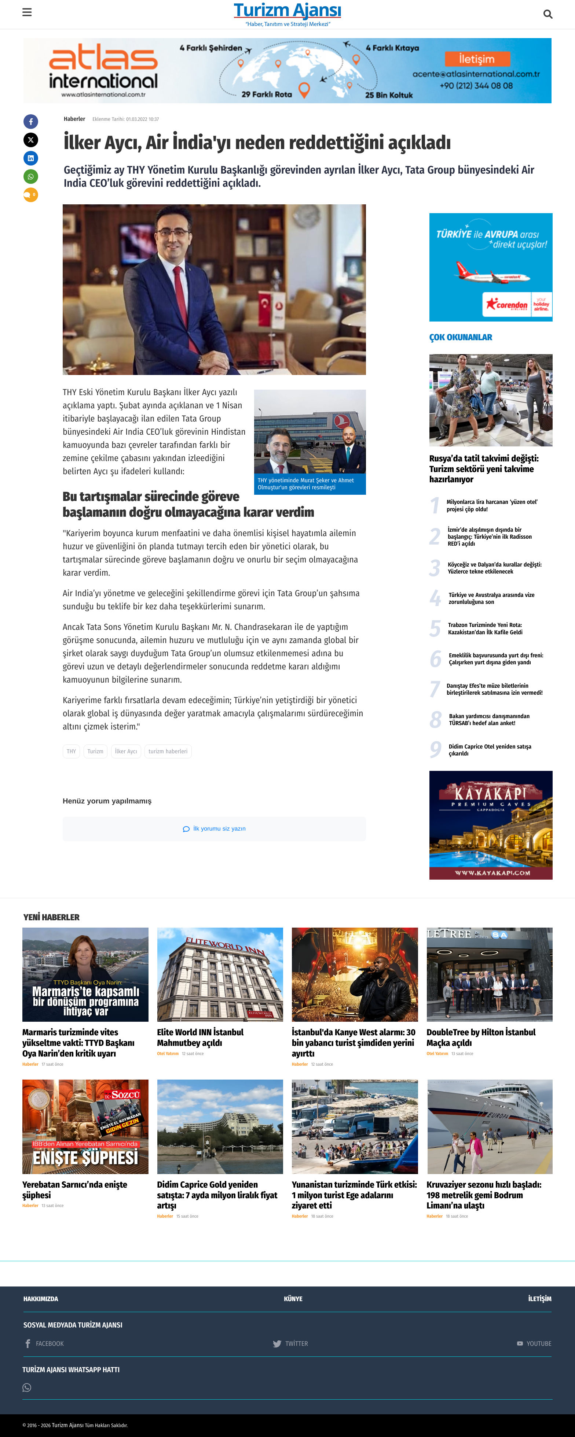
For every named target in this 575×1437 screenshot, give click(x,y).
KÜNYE (293, 1299)
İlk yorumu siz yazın (214, 829)
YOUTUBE (534, 1344)
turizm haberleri (168, 751)
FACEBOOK (43, 1343)
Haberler (74, 119)
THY (71, 751)
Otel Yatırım (168, 1054)
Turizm (95, 751)
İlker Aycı (126, 751)
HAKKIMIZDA (40, 1299)
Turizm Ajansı (68, 1425)
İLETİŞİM (540, 1299)
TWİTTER (290, 1343)
